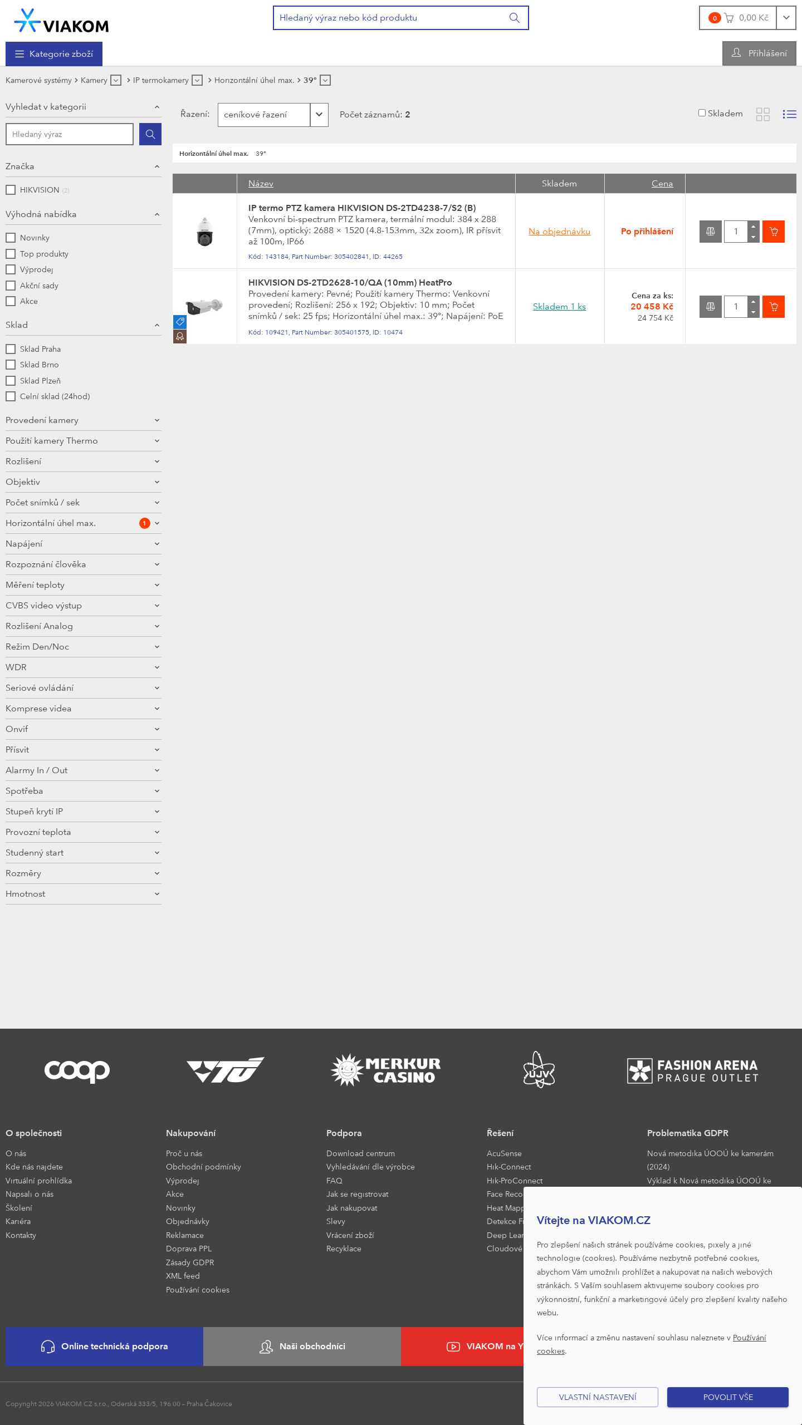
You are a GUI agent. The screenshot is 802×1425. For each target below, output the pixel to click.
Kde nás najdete (34, 1166)
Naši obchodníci (302, 1347)
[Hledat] (150, 134)
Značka (20, 166)
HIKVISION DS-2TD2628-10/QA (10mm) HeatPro (350, 282)
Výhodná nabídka (41, 214)
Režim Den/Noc (37, 759)
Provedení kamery (42, 420)
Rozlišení (23, 531)
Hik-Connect (509, 1166)
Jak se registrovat (357, 1193)
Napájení (24, 656)
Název (260, 183)
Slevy (335, 1221)
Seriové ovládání (40, 800)
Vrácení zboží (350, 1235)
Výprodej (182, 1180)
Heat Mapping (512, 1207)
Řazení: (192, 114)
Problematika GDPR (687, 1133)
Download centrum (360, 1153)
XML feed (183, 1275)
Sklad (17, 325)
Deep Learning (513, 1235)
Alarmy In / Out (36, 883)
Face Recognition (518, 1193)
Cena (662, 183)
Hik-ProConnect (514, 1180)
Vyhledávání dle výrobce (370, 1166)
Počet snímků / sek (43, 615)
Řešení (500, 1133)
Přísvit (17, 862)
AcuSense (504, 1153)
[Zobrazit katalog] (763, 114)
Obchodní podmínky (203, 1166)
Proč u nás (184, 1153)
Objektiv (23, 594)
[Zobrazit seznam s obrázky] (789, 114)
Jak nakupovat (351, 1207)
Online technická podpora (104, 1347)
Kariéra (18, 1221)
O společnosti (34, 1133)
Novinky (180, 1207)
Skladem (725, 113)
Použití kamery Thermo (52, 483)
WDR (16, 780)
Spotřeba (24, 903)
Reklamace (185, 1235)
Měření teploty (35, 697)
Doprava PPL (189, 1248)
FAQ (334, 1180)
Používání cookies (197, 1289)
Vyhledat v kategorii (46, 106)
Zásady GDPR (190, 1262)
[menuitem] (54, 54)
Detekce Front (512, 1221)
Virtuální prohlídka (39, 1180)
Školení (19, 1207)
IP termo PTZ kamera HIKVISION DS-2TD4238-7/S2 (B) (362, 208)
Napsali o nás (29, 1193)
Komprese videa (39, 821)
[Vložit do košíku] (773, 231)
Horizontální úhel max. (78, 636)
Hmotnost (25, 1006)
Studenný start (34, 965)
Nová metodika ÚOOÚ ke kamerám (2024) (710, 1160)
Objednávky (187, 1221)
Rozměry (23, 986)
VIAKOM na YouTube (500, 1347)
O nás (16, 1153)
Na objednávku (559, 231)
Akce (175, 1193)
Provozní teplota (38, 945)
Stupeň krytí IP (34, 924)
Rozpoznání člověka (46, 677)
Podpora (344, 1133)
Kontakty (21, 1235)
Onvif (17, 842)
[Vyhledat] (515, 18)
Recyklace (343, 1248)
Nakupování (191, 1133)
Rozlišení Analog (39, 739)
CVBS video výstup (44, 718)
